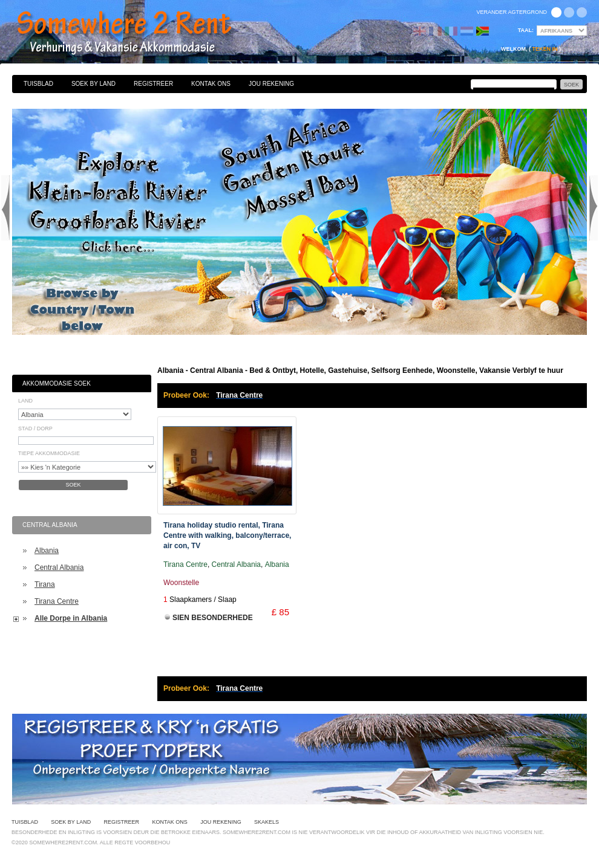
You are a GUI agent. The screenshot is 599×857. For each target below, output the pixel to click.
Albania (46, 550)
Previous (5, 208)
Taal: (526, 30)
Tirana (44, 584)
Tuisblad (38, 83)
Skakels (266, 822)
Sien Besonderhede (212, 617)
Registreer (153, 83)
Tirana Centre (56, 601)
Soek (72, 485)
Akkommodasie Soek (56, 383)
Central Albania (58, 567)
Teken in (544, 49)
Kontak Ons (211, 83)
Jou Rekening (271, 83)
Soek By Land (93, 83)
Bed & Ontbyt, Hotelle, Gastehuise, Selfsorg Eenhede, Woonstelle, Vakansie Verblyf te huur (137, 33)
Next (593, 208)
